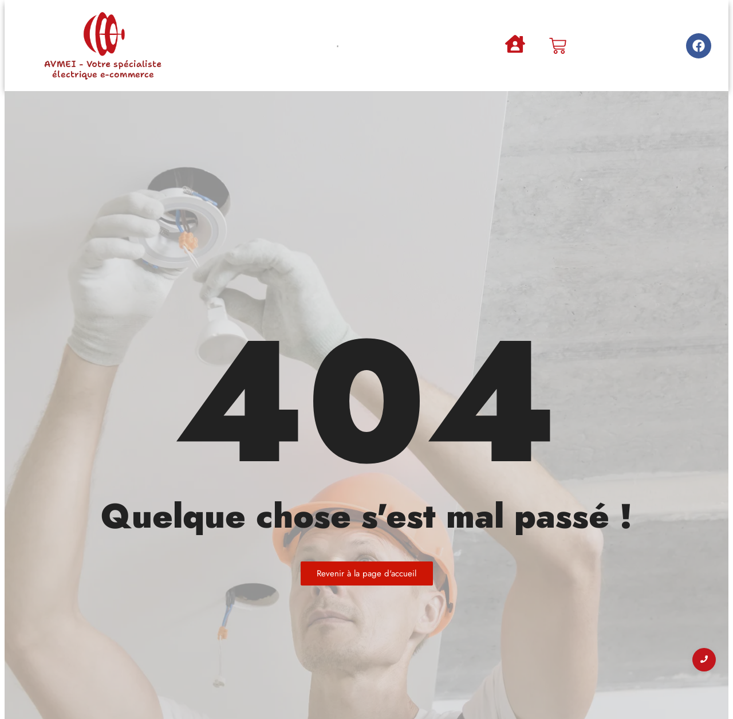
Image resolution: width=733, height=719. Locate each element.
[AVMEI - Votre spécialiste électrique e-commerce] (103, 34)
